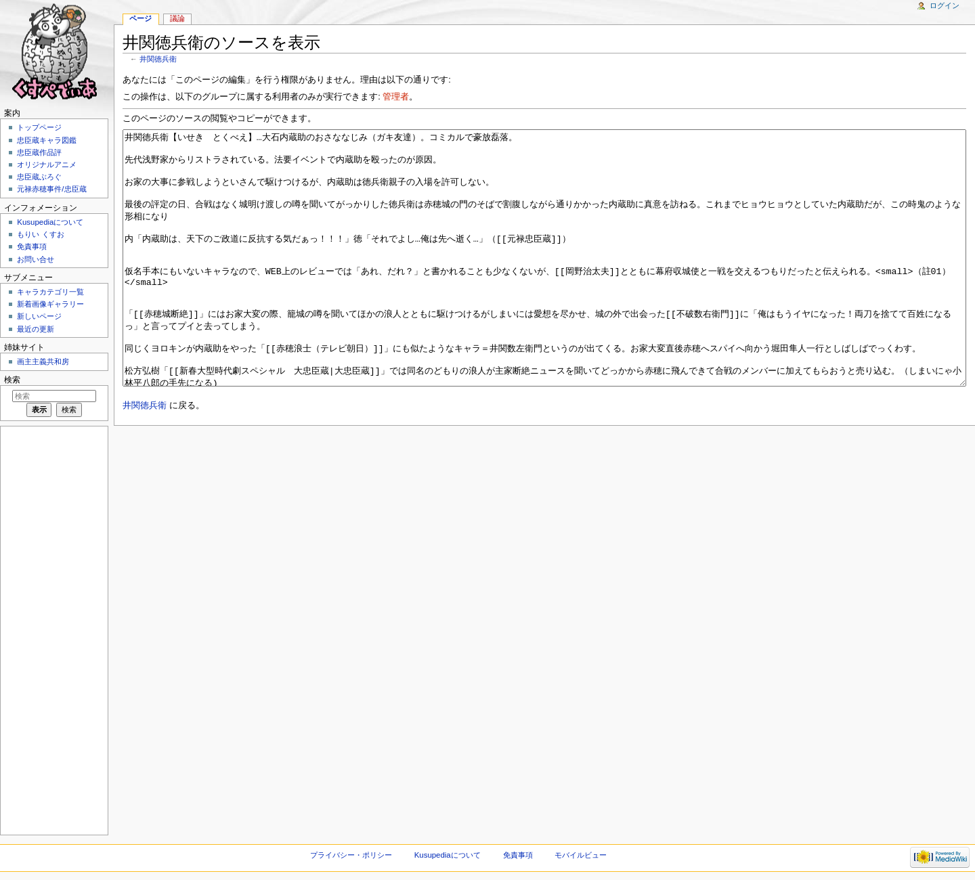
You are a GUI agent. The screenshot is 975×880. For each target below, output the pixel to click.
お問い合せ (35, 259)
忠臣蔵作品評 (39, 152)
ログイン (944, 5)
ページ (140, 18)
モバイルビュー (581, 855)
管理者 (396, 97)
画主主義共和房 (43, 361)
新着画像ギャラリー (50, 304)
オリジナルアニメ (47, 164)
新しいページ (39, 316)
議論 (177, 18)
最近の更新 (35, 329)
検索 (12, 380)
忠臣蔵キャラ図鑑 (47, 140)
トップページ (39, 127)
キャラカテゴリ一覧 (50, 292)
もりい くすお (40, 234)
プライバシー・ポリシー (351, 855)
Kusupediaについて (50, 222)
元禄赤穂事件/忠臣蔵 (51, 189)
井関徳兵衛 (158, 59)
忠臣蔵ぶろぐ (39, 177)
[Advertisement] (53, 629)
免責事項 (32, 246)
